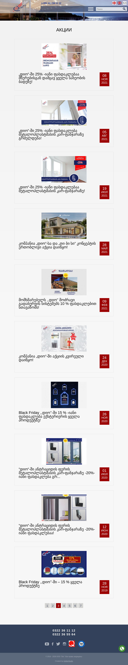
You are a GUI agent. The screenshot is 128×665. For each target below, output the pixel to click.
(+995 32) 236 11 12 (51, 3)
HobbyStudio (68, 661)
